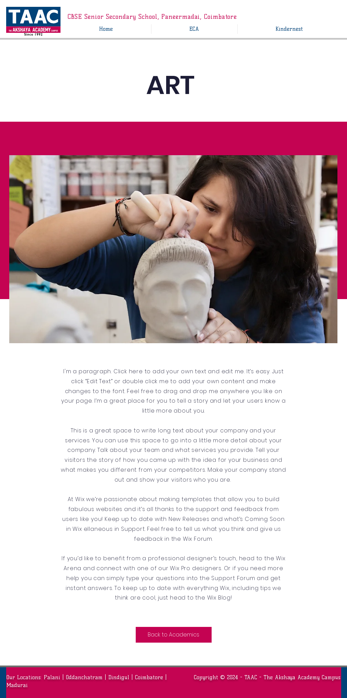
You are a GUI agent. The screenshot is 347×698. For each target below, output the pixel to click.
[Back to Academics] (174, 635)
